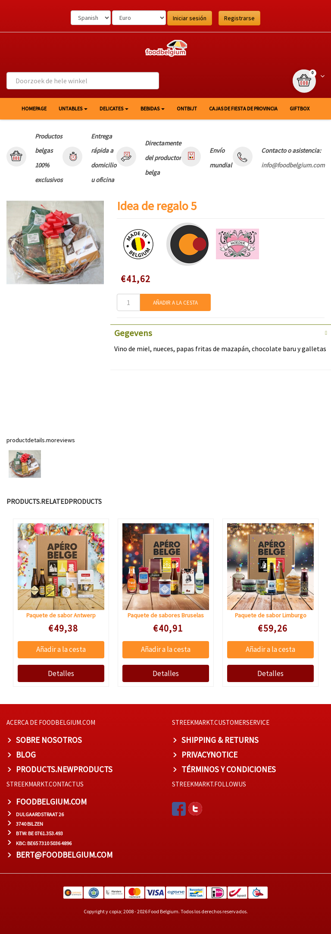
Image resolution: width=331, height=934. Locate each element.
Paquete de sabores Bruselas (166, 615)
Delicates (114, 108)
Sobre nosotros (49, 740)
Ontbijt (187, 108)
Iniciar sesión (189, 18)
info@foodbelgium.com (293, 165)
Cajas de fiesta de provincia (243, 108)
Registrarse (239, 18)
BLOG (26, 754)
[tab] (220, 332)
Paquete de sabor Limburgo (270, 615)
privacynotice (209, 754)
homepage (34, 108)
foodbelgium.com (51, 801)
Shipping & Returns (220, 740)
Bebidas (153, 108)
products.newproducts (64, 769)
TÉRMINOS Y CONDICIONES (228, 769)
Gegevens (133, 333)
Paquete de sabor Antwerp (61, 615)
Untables (73, 108)
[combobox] (82, 80)
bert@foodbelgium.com (64, 854)
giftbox (299, 108)
